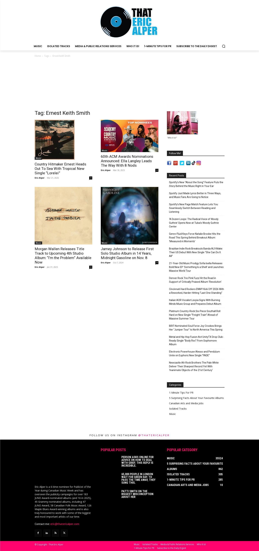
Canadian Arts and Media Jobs (186, 403)
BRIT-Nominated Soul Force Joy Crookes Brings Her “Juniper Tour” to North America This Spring (195, 327)
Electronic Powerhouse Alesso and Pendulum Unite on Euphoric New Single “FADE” (194, 353)
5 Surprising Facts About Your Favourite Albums (196, 398)
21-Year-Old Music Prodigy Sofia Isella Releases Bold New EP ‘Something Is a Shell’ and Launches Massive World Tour (196, 267)
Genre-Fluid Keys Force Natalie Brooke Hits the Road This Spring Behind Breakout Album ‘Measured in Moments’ (194, 237)
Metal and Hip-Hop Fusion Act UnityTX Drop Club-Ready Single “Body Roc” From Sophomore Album (196, 340)
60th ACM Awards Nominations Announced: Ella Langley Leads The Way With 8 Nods (127, 161)
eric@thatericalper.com (64, 523)
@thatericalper (154, 435)
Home (38, 55)
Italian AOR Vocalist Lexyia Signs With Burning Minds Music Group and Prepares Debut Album (195, 302)
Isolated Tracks (178, 408)
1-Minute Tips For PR (181, 392)
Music (38, 158)
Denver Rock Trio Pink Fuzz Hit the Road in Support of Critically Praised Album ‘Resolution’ (195, 280)
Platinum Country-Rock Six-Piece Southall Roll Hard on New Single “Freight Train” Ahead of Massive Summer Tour (194, 315)
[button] (223, 46)
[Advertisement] (130, 84)
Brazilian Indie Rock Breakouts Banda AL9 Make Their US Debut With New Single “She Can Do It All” (195, 252)
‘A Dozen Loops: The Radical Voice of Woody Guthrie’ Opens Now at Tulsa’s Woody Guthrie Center (194, 223)
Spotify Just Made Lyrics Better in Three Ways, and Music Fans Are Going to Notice (195, 195)
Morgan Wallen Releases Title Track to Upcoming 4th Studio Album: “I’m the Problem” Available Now (63, 255)
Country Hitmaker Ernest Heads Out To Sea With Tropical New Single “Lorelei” (60, 168)
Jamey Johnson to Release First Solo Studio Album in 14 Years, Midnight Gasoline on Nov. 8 (127, 253)
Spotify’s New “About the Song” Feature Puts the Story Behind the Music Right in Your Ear (196, 184)
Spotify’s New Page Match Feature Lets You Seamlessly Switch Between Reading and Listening (193, 208)
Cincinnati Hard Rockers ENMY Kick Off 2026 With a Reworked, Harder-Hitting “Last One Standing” (196, 291)
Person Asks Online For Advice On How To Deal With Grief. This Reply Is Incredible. (137, 461)
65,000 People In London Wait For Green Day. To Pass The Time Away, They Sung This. (138, 478)
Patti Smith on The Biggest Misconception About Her (137, 494)
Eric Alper (39, 177)
